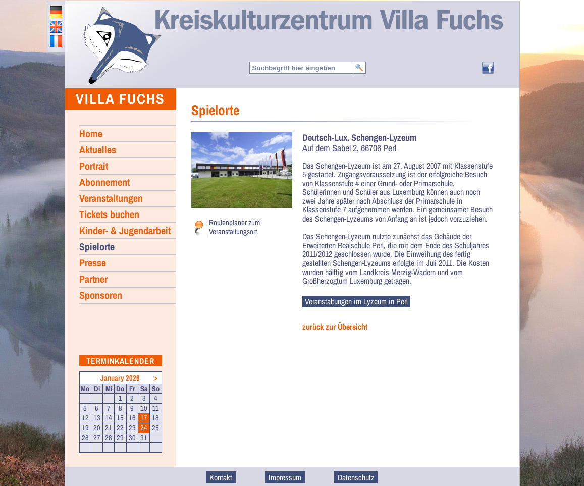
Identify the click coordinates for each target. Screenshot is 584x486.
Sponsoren (100, 295)
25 (155, 427)
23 (132, 427)
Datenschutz (356, 477)
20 (96, 427)
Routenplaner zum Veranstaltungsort (234, 227)
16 (132, 417)
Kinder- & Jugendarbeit (125, 230)
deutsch (56, 12)
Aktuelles (97, 149)
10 (143, 408)
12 (85, 417)
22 (120, 427)
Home (122, 45)
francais (56, 41)
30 (132, 437)
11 (155, 408)
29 (120, 437)
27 (96, 437)
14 (108, 417)
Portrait (93, 166)
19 (85, 427)
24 (143, 427)
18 (155, 417)
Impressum (285, 477)
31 (143, 437)
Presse (92, 262)
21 (108, 427)
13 (96, 417)
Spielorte (97, 246)
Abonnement (104, 182)
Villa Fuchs (120, 99)
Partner (93, 279)
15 (120, 417)
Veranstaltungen (111, 198)
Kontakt (220, 477)
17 (143, 417)
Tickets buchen (109, 214)
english (56, 27)
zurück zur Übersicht (334, 327)
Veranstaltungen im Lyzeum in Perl (356, 301)
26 (85, 437)
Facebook (488, 68)
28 (108, 437)
